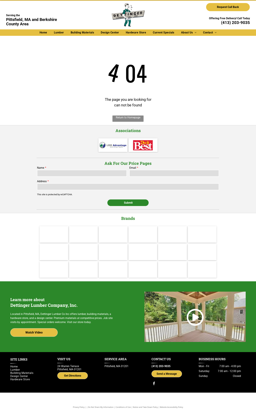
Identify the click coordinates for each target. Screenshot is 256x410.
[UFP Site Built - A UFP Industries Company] (83, 269)
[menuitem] (43, 32)
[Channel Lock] (172, 234)
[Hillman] (143, 234)
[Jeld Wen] (83, 252)
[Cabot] (113, 234)
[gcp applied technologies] (143, 269)
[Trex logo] (202, 269)
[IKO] (202, 252)
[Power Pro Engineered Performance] (113, 269)
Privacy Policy (79, 407)
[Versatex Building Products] (53, 269)
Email (132, 167)
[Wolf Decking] (113, 252)
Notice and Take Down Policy (145, 407)
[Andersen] (202, 234)
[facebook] (154, 384)
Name (40, 167)
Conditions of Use (123, 407)
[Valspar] (83, 234)
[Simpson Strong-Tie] (172, 269)
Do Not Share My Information (101, 407)
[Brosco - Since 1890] (172, 252)
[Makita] (53, 234)
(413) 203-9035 (235, 22)
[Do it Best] (143, 145)
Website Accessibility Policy (171, 407)
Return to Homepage (128, 117)
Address (42, 181)
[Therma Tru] (53, 252)
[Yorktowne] (143, 252)
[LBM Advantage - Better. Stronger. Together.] (112, 145)
